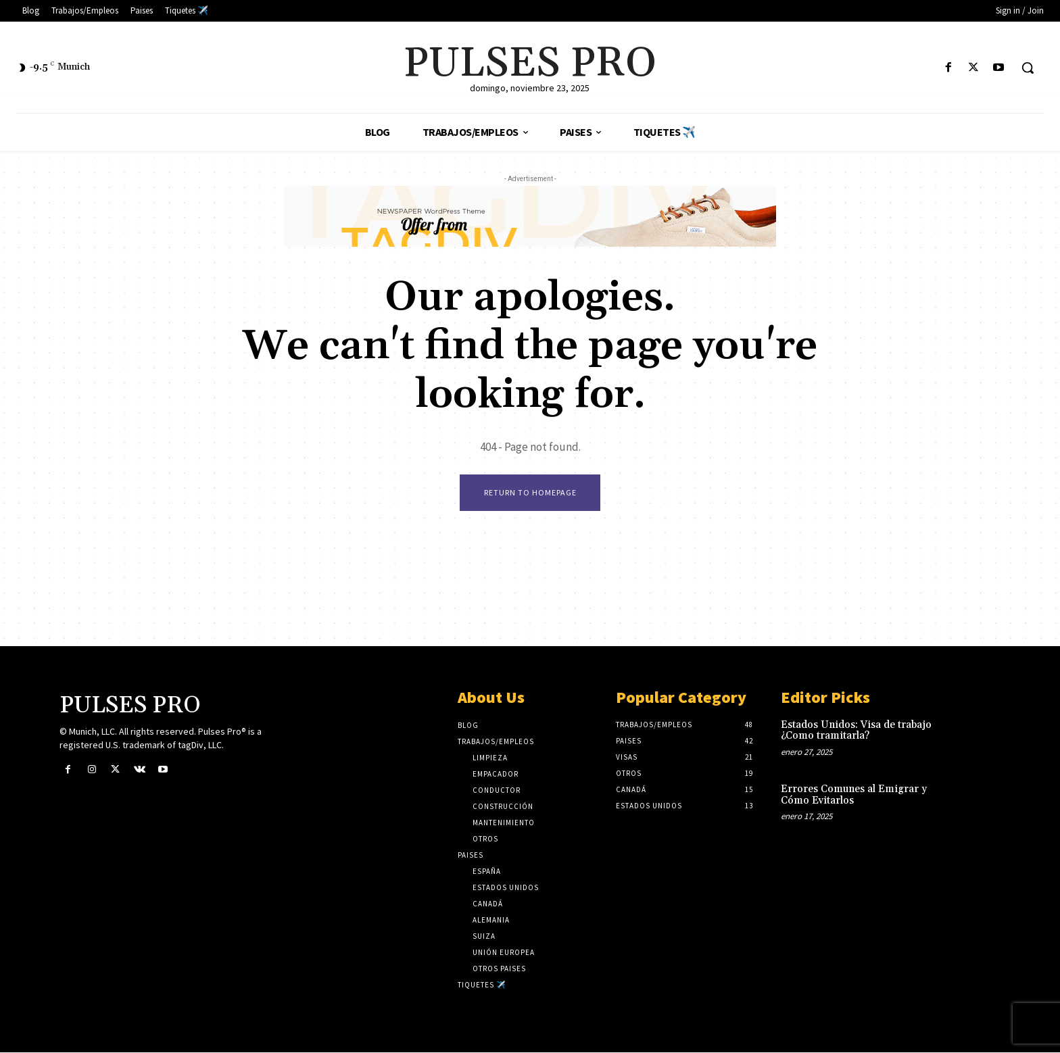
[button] (1027, 67)
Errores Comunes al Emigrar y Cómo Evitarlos (854, 795)
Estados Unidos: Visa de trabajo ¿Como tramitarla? (856, 731)
